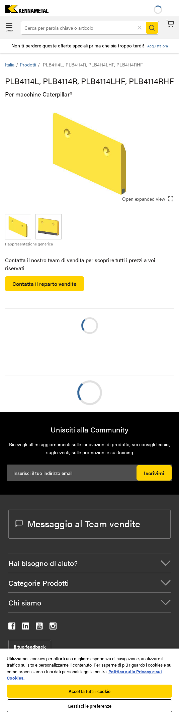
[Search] (152, 28)
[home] (24, 10)
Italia (9, 64)
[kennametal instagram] (53, 627)
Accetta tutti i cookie (89, 691)
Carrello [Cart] (170, 23)
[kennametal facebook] (11, 627)
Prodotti (28, 64)
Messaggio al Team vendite (77, 523)
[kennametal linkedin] (25, 627)
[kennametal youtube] (39, 627)
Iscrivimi (154, 473)
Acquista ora (157, 45)
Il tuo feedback (30, 646)
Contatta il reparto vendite (44, 284)
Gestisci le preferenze (90, 706)
